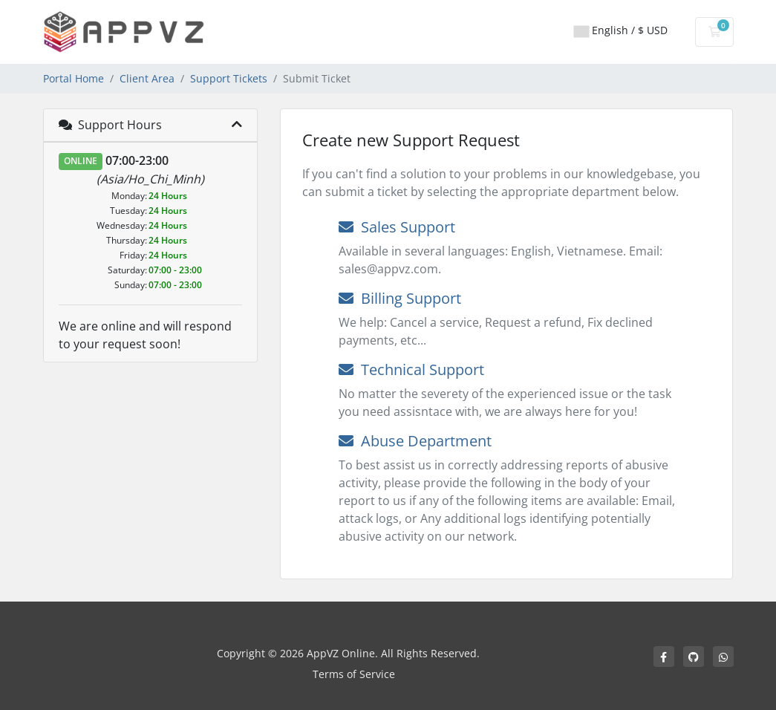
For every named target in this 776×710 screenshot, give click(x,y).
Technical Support (411, 369)
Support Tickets (228, 78)
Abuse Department (415, 441)
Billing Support (400, 298)
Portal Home (73, 78)
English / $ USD (621, 30)
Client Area (147, 78)
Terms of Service (354, 674)
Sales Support (397, 227)
